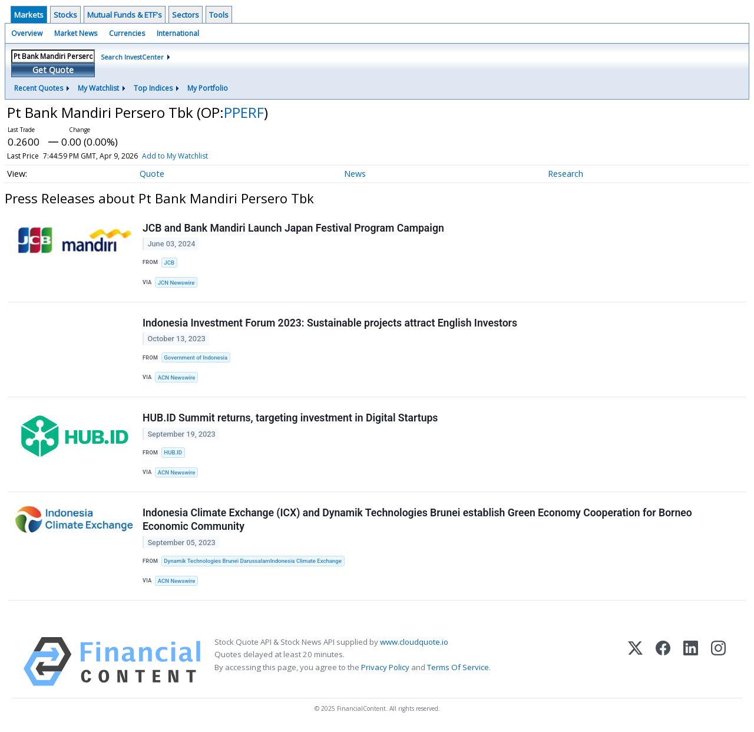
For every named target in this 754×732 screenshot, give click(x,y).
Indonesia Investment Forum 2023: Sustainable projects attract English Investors (330, 323)
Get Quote (53, 69)
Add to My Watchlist (196, 156)
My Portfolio (207, 88)
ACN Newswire (177, 377)
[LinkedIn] (691, 662)
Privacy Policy (385, 667)
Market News (75, 33)
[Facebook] (663, 662)
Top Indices (153, 88)
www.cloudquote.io (414, 642)
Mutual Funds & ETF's (124, 14)
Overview (26, 33)
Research (565, 173)
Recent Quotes (38, 88)
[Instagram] (718, 662)
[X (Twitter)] (635, 662)
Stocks (65, 14)
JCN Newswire (176, 282)
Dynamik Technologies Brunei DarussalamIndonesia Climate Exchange (253, 561)
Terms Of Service (458, 667)
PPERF (244, 112)
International (178, 33)
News (355, 173)
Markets (29, 14)
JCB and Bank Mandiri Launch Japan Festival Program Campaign (293, 228)
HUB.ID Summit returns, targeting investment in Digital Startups (290, 418)
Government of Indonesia (195, 357)
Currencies (127, 33)
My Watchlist (98, 88)
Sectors (185, 14)
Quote (152, 173)
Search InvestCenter (132, 56)
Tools (219, 14)
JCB (169, 262)
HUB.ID (173, 452)
